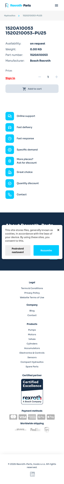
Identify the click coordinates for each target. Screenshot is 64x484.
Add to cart (32, 89)
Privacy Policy (32, 292)
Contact (32, 315)
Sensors (32, 357)
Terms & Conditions (32, 288)
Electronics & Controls (32, 352)
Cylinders (32, 343)
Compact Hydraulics (31, 362)
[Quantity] (48, 77)
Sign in (10, 78)
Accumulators (32, 348)
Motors (32, 334)
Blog (31, 310)
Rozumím (46, 250)
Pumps (32, 329)
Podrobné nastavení (18, 250)
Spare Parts (32, 366)
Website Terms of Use (32, 297)
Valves (31, 339)
